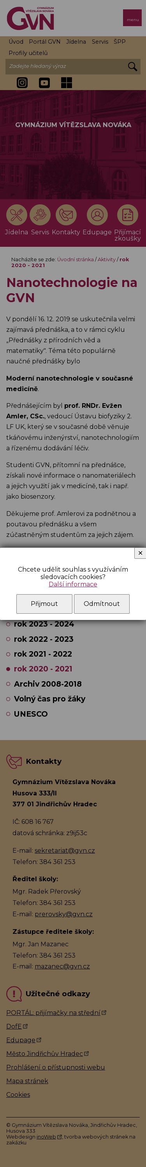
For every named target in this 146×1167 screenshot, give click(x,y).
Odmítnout (102, 603)
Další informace (73, 584)
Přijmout (44, 603)
